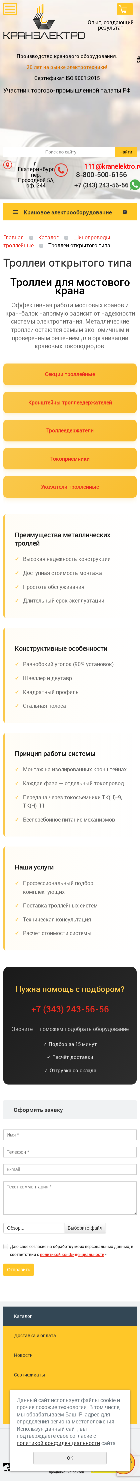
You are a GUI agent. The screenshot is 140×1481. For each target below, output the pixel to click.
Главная (13, 237)
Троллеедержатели (70, 430)
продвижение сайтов (66, 1472)
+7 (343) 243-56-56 (101, 185)
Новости (23, 1355)
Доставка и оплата (35, 1335)
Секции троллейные (70, 374)
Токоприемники (70, 458)
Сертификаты (29, 1374)
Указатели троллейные (70, 486)
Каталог (48, 237)
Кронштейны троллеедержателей (70, 402)
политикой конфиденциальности (72, 1254)
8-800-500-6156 (101, 174)
